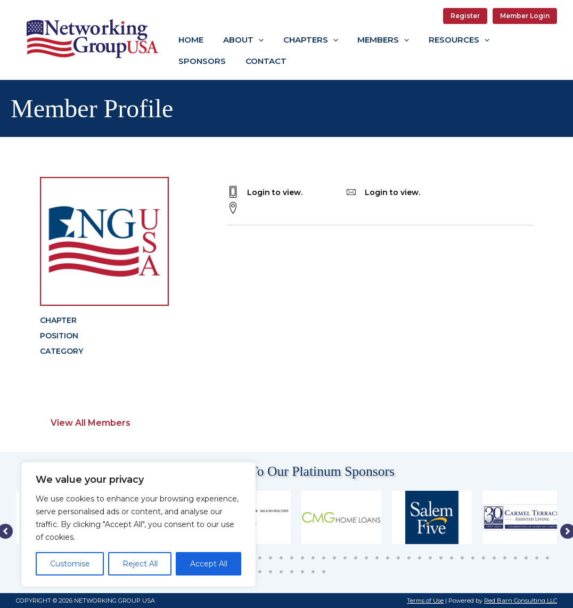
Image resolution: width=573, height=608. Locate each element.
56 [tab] (302, 571)
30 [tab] (334, 558)
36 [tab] (398, 558)
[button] (238, 40)
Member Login (525, 16)
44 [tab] (483, 558)
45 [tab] (494, 558)
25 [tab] (281, 558)
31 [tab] (345, 558)
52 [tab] (260, 571)
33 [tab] (366, 558)
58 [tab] (323, 571)
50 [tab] (547, 558)
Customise (70, 564)
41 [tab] (451, 558)
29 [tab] (323, 558)
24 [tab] (270, 558)
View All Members (90, 423)
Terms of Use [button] (425, 600)
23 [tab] (260, 558)
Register (465, 16)
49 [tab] (536, 558)
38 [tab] (419, 558)
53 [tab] (270, 571)
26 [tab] (291, 558)
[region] (138, 524)
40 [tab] (441, 558)
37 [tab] (409, 558)
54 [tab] (281, 571)
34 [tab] (377, 558)
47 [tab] (515, 558)
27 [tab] (302, 558)
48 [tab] (526, 558)
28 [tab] (313, 558)
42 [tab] (462, 558)
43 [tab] (473, 558)
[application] (253, 40)
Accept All (208, 564)
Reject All (140, 564)
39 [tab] (430, 558)
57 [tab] (313, 571)
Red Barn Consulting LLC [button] (520, 600)
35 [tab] (387, 558)
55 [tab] (291, 571)
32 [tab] (355, 558)
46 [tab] (505, 558)
